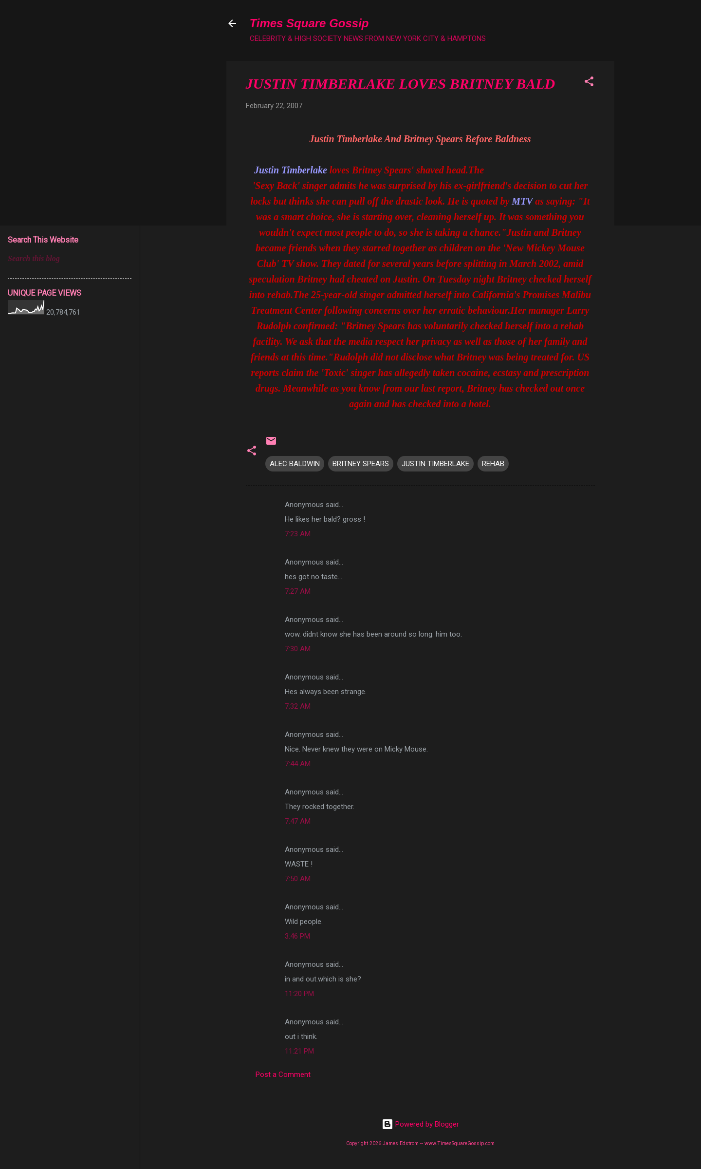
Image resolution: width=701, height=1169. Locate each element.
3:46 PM (297, 936)
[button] (589, 83)
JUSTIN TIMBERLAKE (435, 463)
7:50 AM (298, 878)
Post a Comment (283, 1074)
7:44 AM (298, 763)
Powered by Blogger (420, 1124)
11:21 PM (299, 1051)
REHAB (493, 463)
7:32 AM (298, 706)
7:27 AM (298, 591)
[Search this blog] (69, 258)
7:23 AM (298, 533)
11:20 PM (299, 993)
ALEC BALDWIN (295, 463)
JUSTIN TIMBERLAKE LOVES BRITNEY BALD (400, 83)
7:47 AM (298, 821)
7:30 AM (298, 648)
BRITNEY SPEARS (360, 463)
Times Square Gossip (309, 23)
